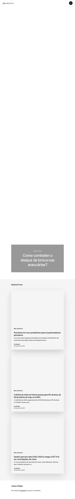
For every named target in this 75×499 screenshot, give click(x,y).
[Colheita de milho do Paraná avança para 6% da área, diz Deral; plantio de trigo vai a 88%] (37, 382)
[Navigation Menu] (71, 3)
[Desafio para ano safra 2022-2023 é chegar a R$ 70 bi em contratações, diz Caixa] (37, 444)
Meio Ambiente (17, 12)
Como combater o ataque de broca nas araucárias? (37, 258)
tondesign (14, 26)
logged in (23, 490)
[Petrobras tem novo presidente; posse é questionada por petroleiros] (37, 320)
